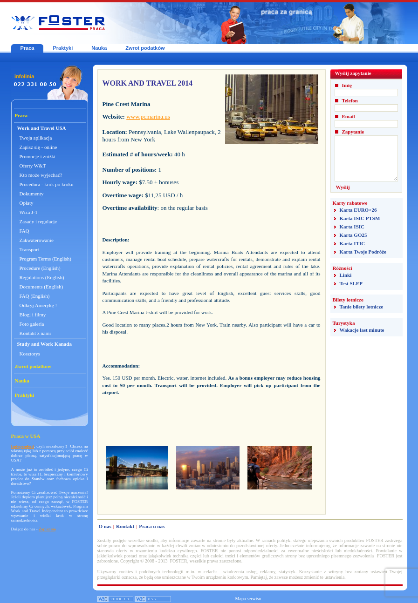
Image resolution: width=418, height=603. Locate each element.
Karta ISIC (352, 226)
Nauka (99, 48)
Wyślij (343, 187)
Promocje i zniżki (38, 156)
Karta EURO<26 (358, 210)
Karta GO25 (353, 235)
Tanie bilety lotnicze (362, 306)
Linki (346, 275)
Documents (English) (41, 286)
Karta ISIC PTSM (360, 218)
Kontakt (125, 526)
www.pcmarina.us (148, 116)
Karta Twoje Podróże (363, 252)
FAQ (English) (35, 296)
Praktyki (63, 48)
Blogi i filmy (33, 314)
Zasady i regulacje (38, 221)
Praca (27, 48)
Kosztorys (30, 353)
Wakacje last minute (362, 330)
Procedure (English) (40, 268)
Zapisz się (47, 529)
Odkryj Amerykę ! (38, 305)
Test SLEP (351, 283)
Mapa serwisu (248, 598)
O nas (105, 526)
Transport (29, 249)
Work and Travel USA (41, 128)
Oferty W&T (33, 165)
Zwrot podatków (144, 48)
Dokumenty (32, 193)
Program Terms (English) (45, 258)
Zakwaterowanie (37, 240)
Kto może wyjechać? (41, 175)
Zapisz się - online (38, 147)
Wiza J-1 (29, 212)
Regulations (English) (42, 277)
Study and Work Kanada (44, 344)
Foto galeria (32, 324)
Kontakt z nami (35, 333)
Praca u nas (151, 526)
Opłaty (27, 203)
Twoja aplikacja (36, 138)
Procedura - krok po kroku (47, 184)
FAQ (24, 231)
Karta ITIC (352, 243)
